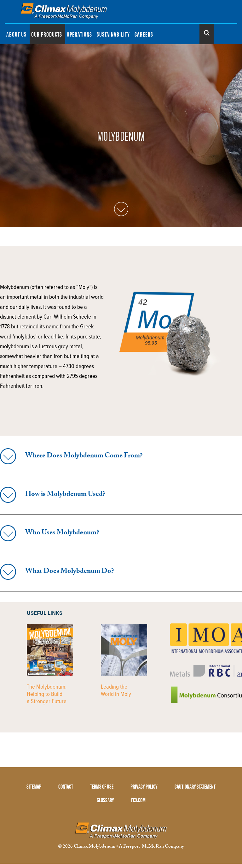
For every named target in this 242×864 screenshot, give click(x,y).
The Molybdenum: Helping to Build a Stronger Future (46, 694)
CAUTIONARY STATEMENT (195, 786)
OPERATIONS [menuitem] (79, 33)
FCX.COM (138, 800)
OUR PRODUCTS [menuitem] (46, 33)
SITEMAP (33, 786)
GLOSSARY (105, 800)
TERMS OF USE (101, 786)
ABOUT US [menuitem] (16, 33)
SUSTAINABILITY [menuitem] (113, 33)
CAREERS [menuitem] (144, 33)
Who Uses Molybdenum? (62, 533)
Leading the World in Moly (116, 690)
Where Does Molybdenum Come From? (83, 456)
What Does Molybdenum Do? (69, 572)
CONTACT (65, 786)
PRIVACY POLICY (144, 786)
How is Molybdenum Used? (65, 495)
